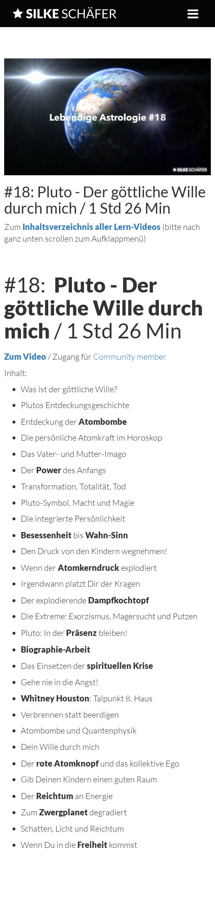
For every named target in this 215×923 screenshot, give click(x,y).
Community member (129, 356)
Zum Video (25, 356)
